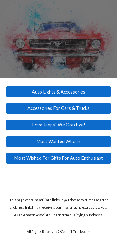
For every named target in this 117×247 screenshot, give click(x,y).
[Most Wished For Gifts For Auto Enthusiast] (58, 158)
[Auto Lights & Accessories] (58, 91)
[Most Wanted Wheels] (58, 141)
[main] (58, 207)
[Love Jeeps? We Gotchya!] (58, 125)
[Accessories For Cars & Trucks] (58, 108)
